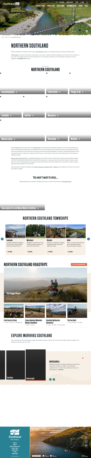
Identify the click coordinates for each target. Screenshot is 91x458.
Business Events (70, 2)
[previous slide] (2, 239)
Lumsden (16, 55)
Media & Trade (15, 448)
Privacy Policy (15, 453)
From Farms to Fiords (10, 320)
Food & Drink (60, 6)
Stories (76, 2)
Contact (15, 444)
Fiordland (10, 377)
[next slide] (88, 239)
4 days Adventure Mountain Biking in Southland (33, 321)
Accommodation (71, 6)
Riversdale (46, 167)
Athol (50, 167)
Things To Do (51, 6)
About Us (15, 443)
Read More (9, 252)
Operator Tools (15, 450)
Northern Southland (16, 37)
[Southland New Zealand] (19, 4)
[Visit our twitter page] (86, 437)
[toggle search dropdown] (87, 2)
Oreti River (17, 147)
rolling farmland (39, 51)
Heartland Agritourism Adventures (53, 321)
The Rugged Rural (13, 293)
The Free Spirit (71, 320)
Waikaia (56, 167)
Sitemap (15, 452)
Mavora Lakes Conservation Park (19, 158)
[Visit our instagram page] (86, 441)
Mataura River (37, 147)
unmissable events (66, 181)
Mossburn (41, 167)
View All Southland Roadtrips (78, 264)
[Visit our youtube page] (86, 445)
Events (81, 6)
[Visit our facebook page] (86, 433)
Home (2, 37)
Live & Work (62, 2)
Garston (36, 167)
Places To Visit (40, 6)
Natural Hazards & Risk (15, 446)
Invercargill (30, 378)
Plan (86, 6)
